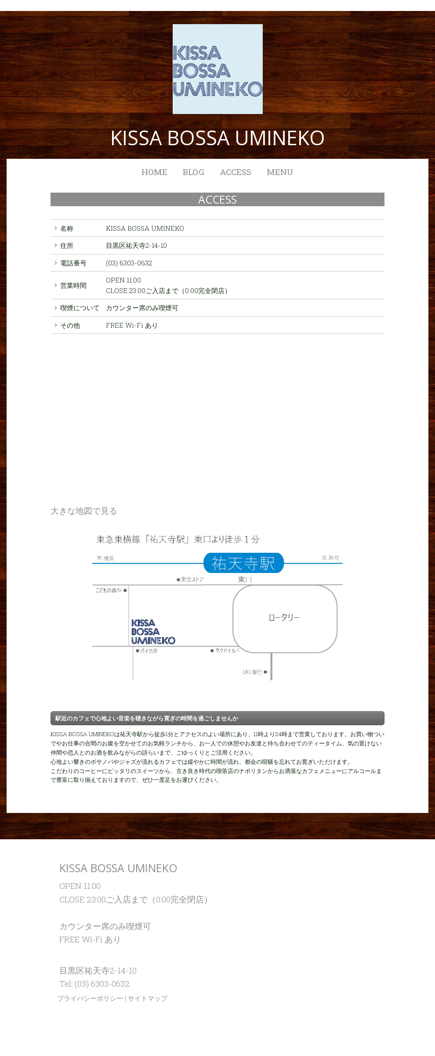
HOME (154, 171)
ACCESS (235, 171)
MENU (280, 171)
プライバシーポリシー (90, 998)
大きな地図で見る (84, 510)
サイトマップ (147, 998)
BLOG (193, 171)
